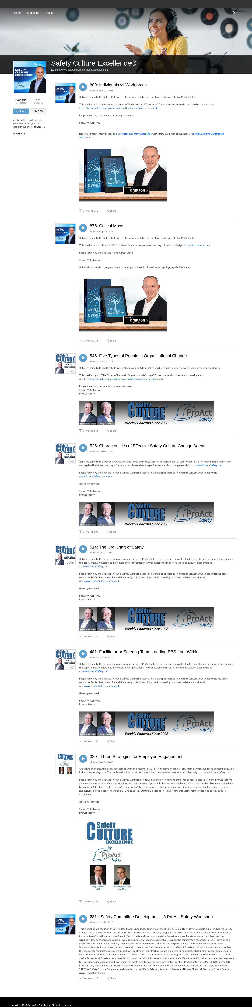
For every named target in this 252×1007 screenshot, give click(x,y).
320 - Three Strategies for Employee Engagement (136, 756)
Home (18, 12)
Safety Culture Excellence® (93, 63)
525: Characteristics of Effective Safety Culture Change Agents (148, 445)
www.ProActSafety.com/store (95, 476)
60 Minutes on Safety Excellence (134, 133)
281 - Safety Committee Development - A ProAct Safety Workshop (151, 916)
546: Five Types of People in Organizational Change (138, 355)
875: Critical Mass (106, 225)
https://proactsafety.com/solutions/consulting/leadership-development (118, 107)
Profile (49, 12)
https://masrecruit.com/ (197, 245)
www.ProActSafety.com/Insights (102, 580)
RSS (38, 111)
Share (21, 111)
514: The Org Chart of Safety (117, 547)
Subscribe (33, 12)
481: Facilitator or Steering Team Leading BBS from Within (144, 651)
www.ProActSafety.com (209, 465)
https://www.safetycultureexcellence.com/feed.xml (79, 69)
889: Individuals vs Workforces (118, 85)
